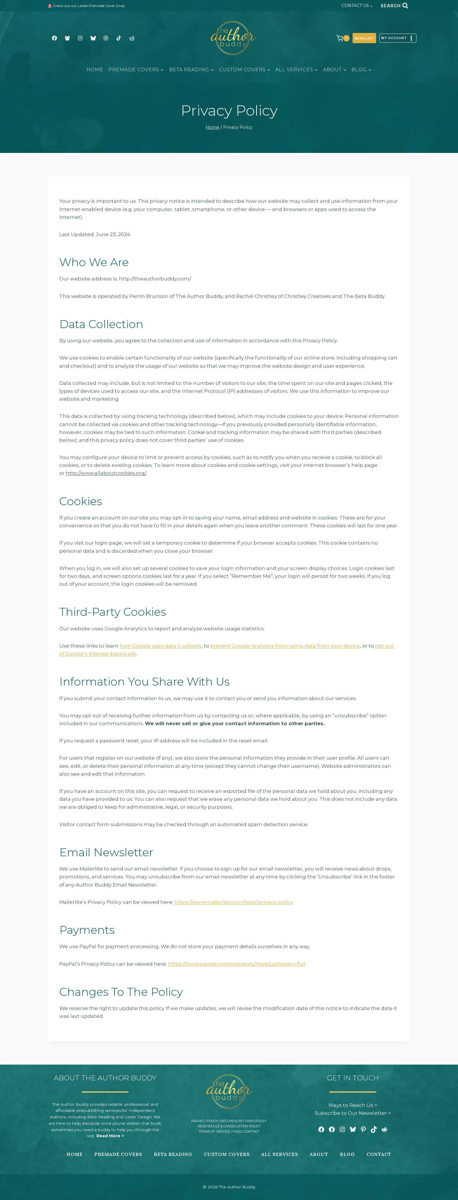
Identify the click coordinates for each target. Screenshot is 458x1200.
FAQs (237, 1131)
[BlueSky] (93, 38)
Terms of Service (214, 1131)
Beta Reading (173, 1154)
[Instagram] (80, 38)
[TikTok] (119, 38)
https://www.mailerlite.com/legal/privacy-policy (233, 902)
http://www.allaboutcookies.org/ (106, 473)
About (319, 1154)
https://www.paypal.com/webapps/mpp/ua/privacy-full (236, 964)
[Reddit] (132, 38)
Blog (347, 1154)
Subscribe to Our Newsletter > (353, 1113)
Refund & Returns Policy (244, 1121)
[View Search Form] (394, 5)
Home (94, 69)
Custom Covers (227, 1154)
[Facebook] (54, 38)
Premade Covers (118, 1154)
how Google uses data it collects (161, 646)
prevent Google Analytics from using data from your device (285, 646)
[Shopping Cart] (340, 38)
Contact (251, 1131)
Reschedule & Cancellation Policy (229, 1126)
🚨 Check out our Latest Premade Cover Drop (86, 6)
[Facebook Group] (67, 38)
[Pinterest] (106, 38)
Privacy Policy (204, 1121)
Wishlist (364, 38)
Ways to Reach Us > (352, 1105)
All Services (279, 1154)
